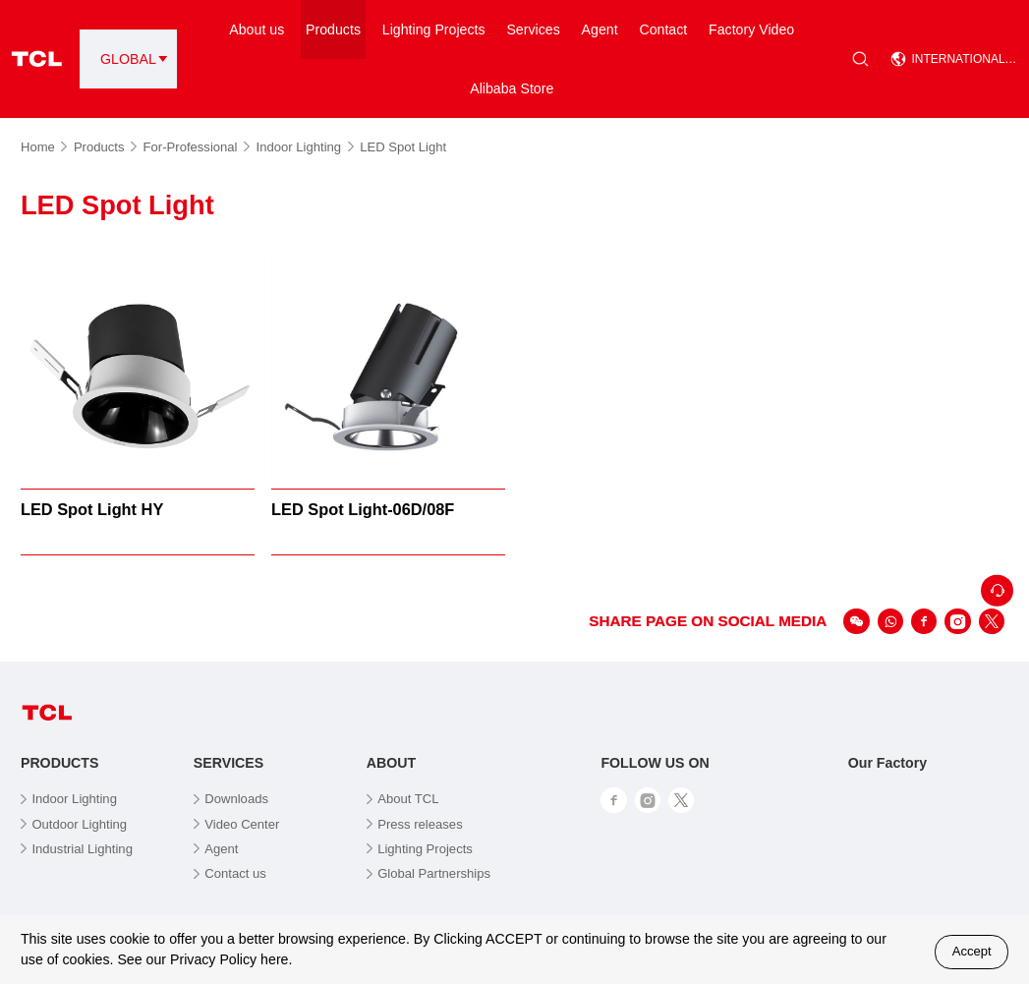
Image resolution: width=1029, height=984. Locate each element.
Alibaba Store (511, 88)
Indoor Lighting (305, 147)
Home (44, 147)
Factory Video (751, 29)
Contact (663, 29)
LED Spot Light (403, 147)
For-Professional (196, 147)
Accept (972, 951)
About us (256, 29)
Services (532, 29)
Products (333, 29)
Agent (600, 29)
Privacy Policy (213, 959)
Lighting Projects (434, 29)
